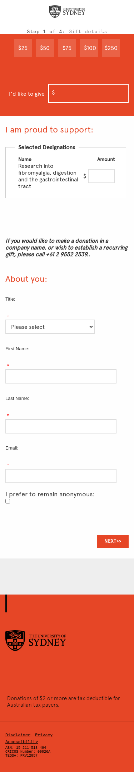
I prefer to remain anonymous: (50, 494)
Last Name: (17, 398)
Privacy (44, 734)
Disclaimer (17, 734)
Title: (10, 299)
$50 (45, 48)
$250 (111, 48)
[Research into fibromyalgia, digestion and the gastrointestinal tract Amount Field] (101, 176)
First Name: (17, 348)
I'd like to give (27, 93)
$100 (90, 48)
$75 (67, 48)
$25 (23, 48)
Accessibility (21, 741)
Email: (11, 448)
